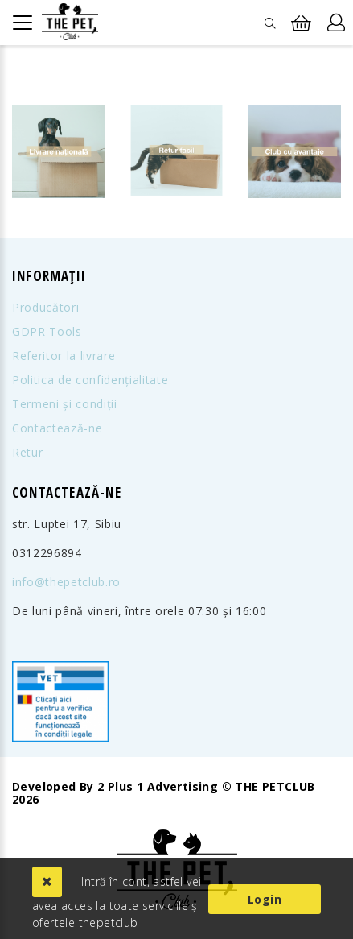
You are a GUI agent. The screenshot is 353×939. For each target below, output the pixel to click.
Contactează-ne (57, 428)
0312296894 (47, 553)
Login (264, 899)
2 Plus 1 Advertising (157, 786)
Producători (45, 307)
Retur (27, 452)
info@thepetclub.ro (66, 582)
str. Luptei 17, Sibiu (66, 524)
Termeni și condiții (64, 404)
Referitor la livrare (63, 356)
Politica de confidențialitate (90, 380)
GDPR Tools (47, 331)
